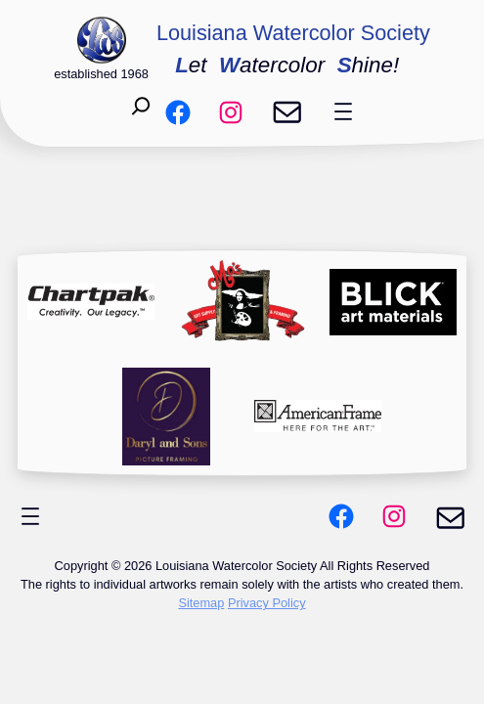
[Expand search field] (140, 111)
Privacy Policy (267, 602)
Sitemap (201, 602)
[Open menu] (343, 111)
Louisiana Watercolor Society (293, 33)
